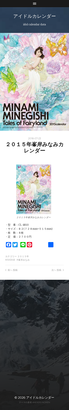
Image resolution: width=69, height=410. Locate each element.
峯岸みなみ (24, 259)
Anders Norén (41, 402)
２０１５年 (23, 256)
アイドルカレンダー (34, 16)
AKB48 (11, 259)
